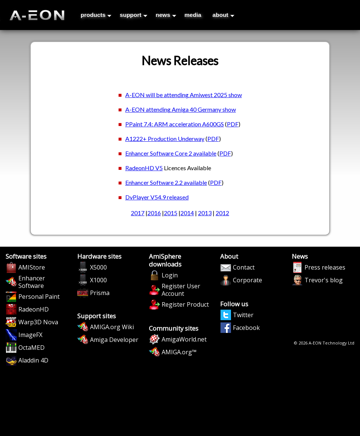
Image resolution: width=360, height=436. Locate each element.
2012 (222, 212)
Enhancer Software (31, 282)
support (133, 15)
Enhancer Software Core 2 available (170, 153)
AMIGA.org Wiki (112, 327)
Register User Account (181, 290)
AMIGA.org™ (179, 352)
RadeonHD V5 (144, 167)
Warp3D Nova (38, 322)
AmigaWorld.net (184, 339)
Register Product (185, 304)
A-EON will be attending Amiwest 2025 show (183, 94)
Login (170, 275)
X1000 (98, 280)
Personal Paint (39, 296)
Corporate (247, 280)
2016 (154, 212)
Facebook (246, 328)
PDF (232, 123)
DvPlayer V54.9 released (157, 197)
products (96, 15)
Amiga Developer (114, 340)
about (223, 15)
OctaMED (31, 347)
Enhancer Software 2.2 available (166, 182)
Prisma (100, 293)
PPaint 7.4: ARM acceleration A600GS (174, 123)
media (192, 15)
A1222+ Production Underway (164, 138)
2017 (137, 212)
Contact (244, 267)
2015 (170, 212)
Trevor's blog (323, 280)
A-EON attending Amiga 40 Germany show (180, 109)
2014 (187, 212)
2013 (205, 212)
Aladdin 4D (33, 360)
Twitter (243, 315)
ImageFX (30, 335)
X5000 (98, 267)
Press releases (324, 267)
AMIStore (31, 267)
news (166, 15)
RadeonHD (33, 309)
